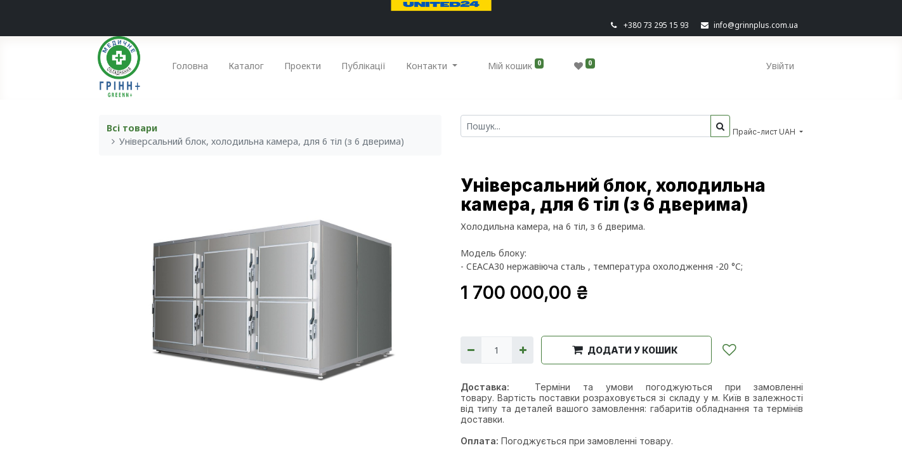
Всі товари (132, 128)
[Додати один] (522, 350)
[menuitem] (192, 68)
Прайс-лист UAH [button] (765, 131)
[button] (626, 350)
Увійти (779, 66)
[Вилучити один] (471, 350)
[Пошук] (720, 126)
